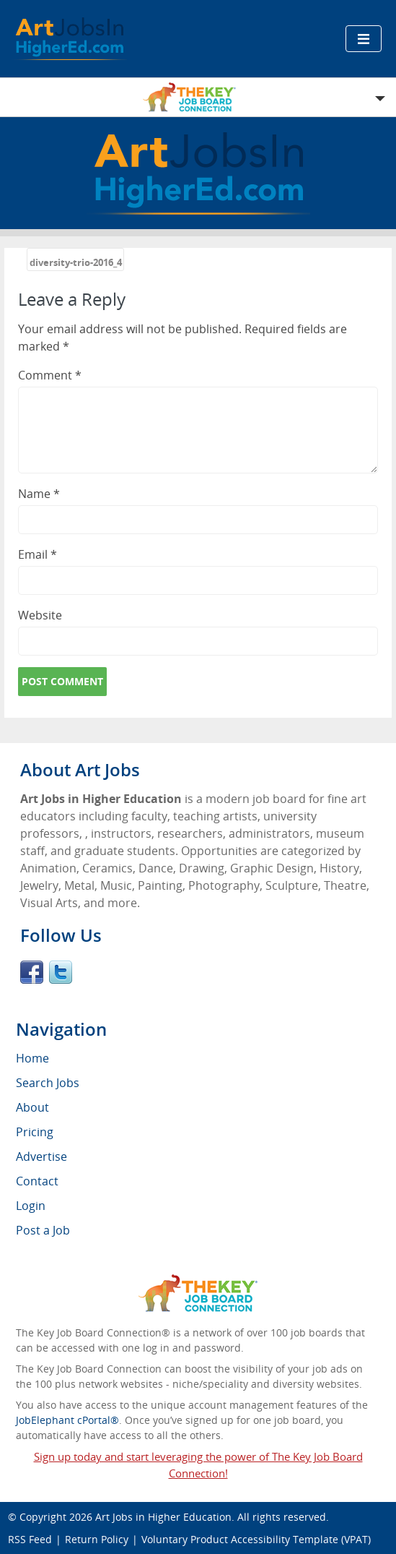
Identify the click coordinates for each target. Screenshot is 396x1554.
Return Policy (96, 1539)
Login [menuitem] (30, 1206)
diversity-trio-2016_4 (76, 262)
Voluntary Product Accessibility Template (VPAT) (256, 1539)
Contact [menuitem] (37, 1181)
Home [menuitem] (32, 1058)
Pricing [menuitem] (34, 1132)
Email (37, 554)
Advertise (41, 1156)
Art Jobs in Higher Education (163, 1517)
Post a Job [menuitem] (43, 1230)
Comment (50, 375)
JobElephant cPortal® (67, 1420)
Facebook (31, 972)
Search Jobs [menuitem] (47, 1083)
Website (40, 615)
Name (39, 494)
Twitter (60, 972)
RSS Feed (30, 1539)
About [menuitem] (32, 1107)
